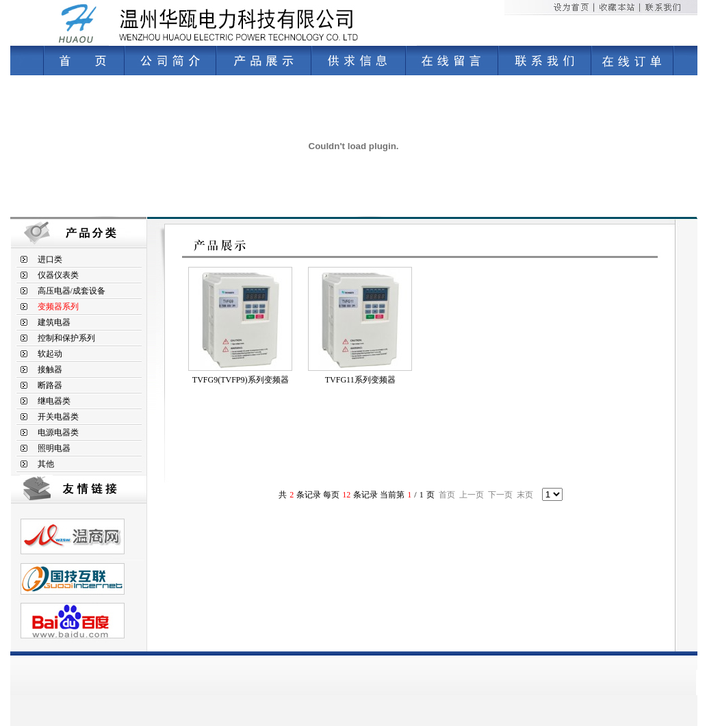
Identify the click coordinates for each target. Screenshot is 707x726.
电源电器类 (58, 432)
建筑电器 (54, 322)
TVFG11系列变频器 (360, 380)
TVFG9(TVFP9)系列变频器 (240, 380)
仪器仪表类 (58, 275)
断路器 (50, 385)
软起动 (50, 354)
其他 (46, 464)
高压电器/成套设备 (71, 291)
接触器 (50, 369)
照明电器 (54, 448)
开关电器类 (58, 417)
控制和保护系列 (66, 338)
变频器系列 (58, 306)
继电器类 (54, 401)
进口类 (50, 259)
